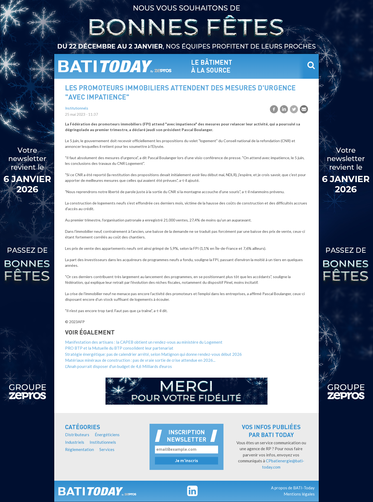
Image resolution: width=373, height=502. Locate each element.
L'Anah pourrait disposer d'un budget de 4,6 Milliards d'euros (118, 366)
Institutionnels (76, 108)
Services (106, 449)
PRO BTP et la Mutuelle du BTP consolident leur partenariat (119, 348)
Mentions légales (299, 493)
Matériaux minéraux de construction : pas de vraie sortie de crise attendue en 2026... (140, 360)
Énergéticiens (107, 434)
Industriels (74, 442)
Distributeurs (77, 434)
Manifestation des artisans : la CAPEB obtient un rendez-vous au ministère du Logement (143, 342)
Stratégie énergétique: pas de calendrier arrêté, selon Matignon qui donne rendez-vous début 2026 (153, 354)
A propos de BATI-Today (293, 487)
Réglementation (79, 449)
